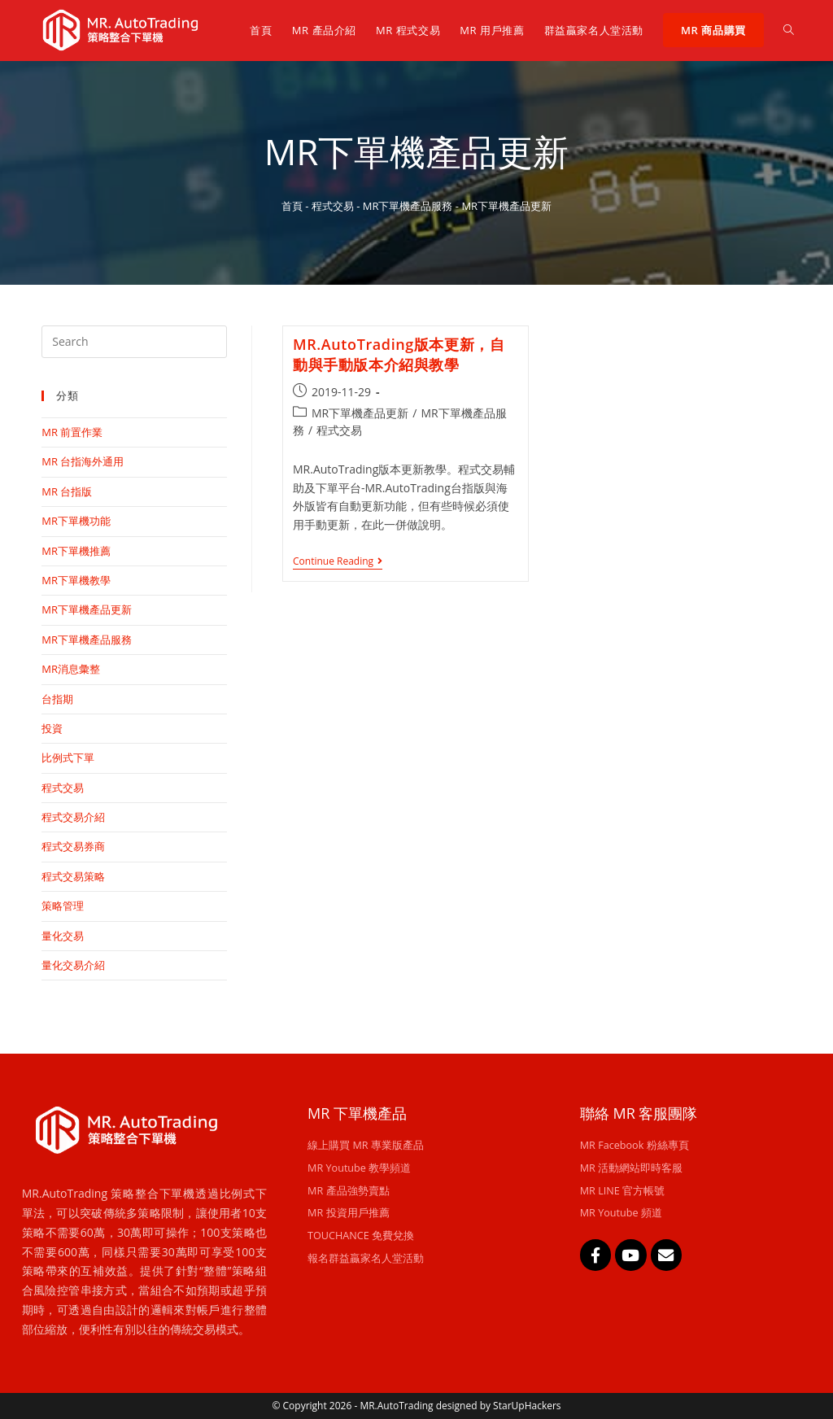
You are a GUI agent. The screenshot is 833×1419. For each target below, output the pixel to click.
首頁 (292, 206)
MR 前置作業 (71, 432)
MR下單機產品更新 (360, 413)
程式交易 (333, 206)
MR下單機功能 (76, 520)
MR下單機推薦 (76, 551)
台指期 (57, 699)
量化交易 (62, 935)
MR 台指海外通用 (82, 461)
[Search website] (789, 30)
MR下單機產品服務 (408, 206)
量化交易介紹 (73, 965)
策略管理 (62, 905)
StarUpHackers (526, 1405)
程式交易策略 (73, 876)
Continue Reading (337, 562)
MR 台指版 (66, 491)
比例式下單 (67, 757)
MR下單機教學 (76, 580)
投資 (52, 728)
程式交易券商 (73, 846)
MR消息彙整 (70, 668)
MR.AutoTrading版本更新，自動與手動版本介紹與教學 (398, 354)
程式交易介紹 (73, 817)
